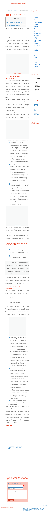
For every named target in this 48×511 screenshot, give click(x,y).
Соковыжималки (15, 10)
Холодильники (37, 64)
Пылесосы (36, 52)
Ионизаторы (36, 31)
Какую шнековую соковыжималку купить (11, 436)
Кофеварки (36, 35)
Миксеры (36, 43)
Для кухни (36, 29)
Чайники (36, 66)
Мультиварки (37, 45)
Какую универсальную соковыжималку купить (11, 447)
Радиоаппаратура (38, 53)
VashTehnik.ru (10, 10)
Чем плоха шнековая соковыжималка (14, 22)
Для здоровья (37, 26)
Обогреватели (37, 47)
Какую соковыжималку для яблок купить (19, 436)
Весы (35, 20)
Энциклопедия (37, 69)
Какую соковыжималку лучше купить (19, 446)
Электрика (36, 68)
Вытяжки (36, 24)
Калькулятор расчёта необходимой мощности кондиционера (37, 84)
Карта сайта (44, 505)
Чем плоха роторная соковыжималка (14, 25)
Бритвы (35, 15)
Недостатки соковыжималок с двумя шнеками (16, 24)
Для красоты (37, 28)
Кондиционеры (37, 33)
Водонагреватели (38, 22)
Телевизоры (36, 60)
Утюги (35, 62)
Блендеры (36, 14)
